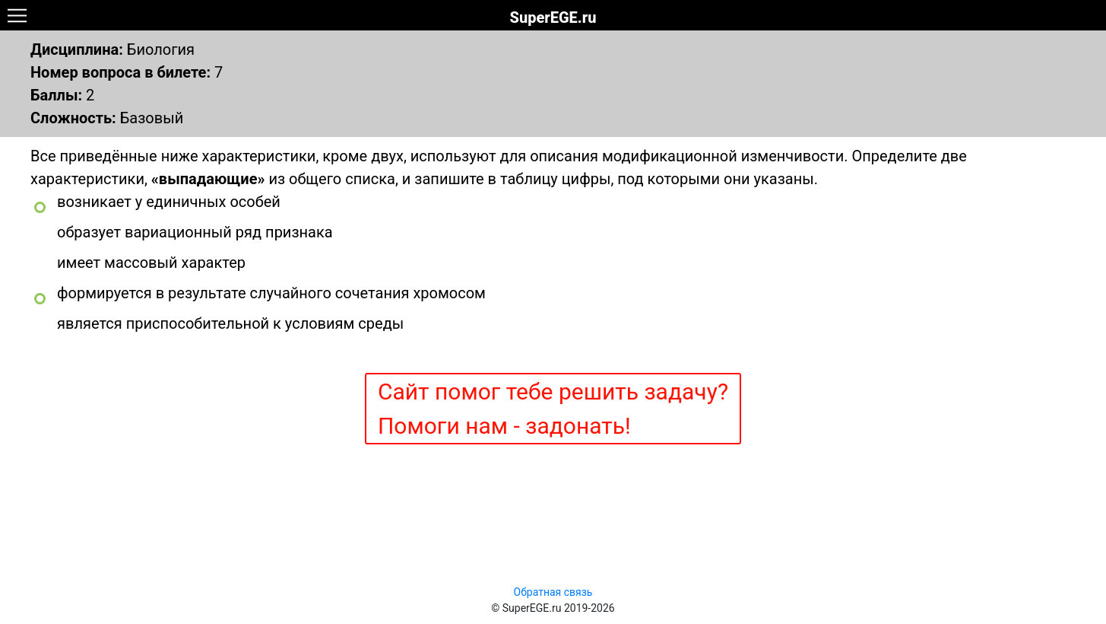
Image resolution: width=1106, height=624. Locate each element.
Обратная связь (553, 592)
